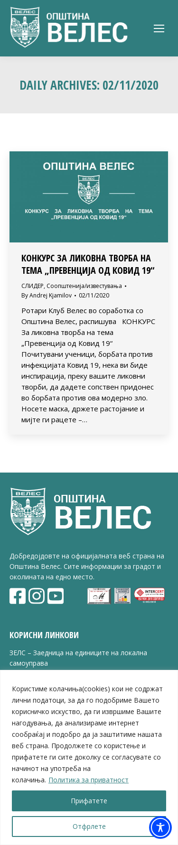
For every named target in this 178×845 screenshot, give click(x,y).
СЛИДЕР (32, 286)
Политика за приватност (88, 779)
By (46, 295)
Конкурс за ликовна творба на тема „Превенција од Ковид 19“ (87, 264)
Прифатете (89, 800)
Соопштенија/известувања (84, 286)
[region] (89, 757)
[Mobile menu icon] (159, 28)
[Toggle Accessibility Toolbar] (160, 827)
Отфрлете (89, 826)
